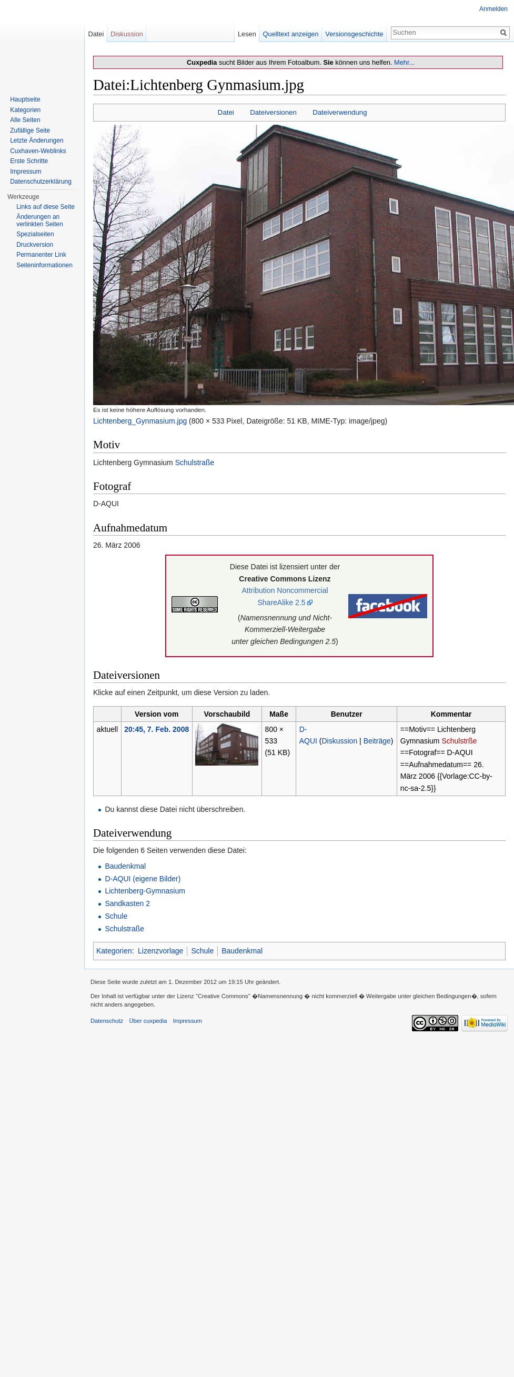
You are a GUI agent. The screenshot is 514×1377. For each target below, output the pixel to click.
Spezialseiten (35, 234)
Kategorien (114, 951)
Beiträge (377, 741)
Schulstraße (195, 462)
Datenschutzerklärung (41, 181)
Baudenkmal (125, 866)
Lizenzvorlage (160, 951)
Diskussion (340, 741)
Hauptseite (25, 99)
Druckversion (34, 244)
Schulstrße (459, 741)
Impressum (25, 171)
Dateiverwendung (340, 112)
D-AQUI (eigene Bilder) (142, 879)
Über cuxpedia (148, 1021)
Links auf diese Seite (45, 206)
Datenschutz (106, 1021)
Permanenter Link (41, 254)
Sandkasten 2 (127, 903)
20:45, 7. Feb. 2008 (156, 729)
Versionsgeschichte (354, 34)
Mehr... (404, 62)
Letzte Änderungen (36, 140)
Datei (226, 112)
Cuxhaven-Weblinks (38, 151)
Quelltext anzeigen (291, 34)
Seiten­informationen (44, 265)
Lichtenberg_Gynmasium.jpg (140, 421)
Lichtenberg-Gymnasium (145, 891)
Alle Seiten (25, 120)
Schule (116, 916)
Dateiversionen (273, 112)
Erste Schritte (29, 161)
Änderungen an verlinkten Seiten (39, 220)
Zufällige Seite (30, 130)
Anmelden (493, 9)
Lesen (247, 34)
